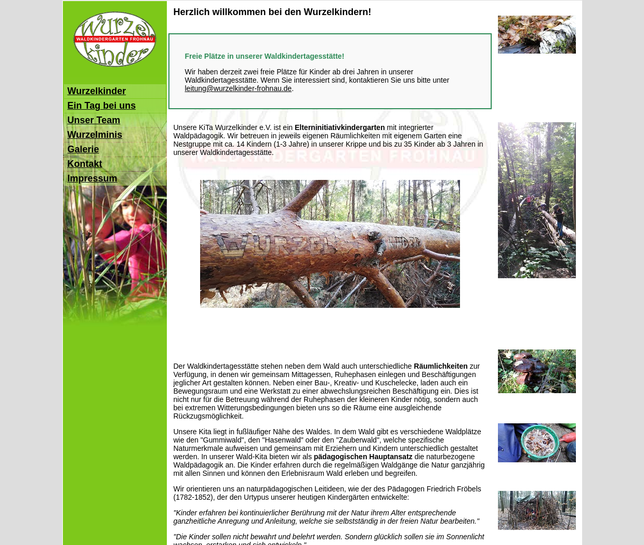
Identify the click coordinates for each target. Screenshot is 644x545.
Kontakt (85, 164)
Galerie (83, 149)
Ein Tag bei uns (102, 105)
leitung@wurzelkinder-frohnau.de (238, 88)
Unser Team (94, 120)
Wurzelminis (95, 134)
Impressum (92, 178)
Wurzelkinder (97, 91)
